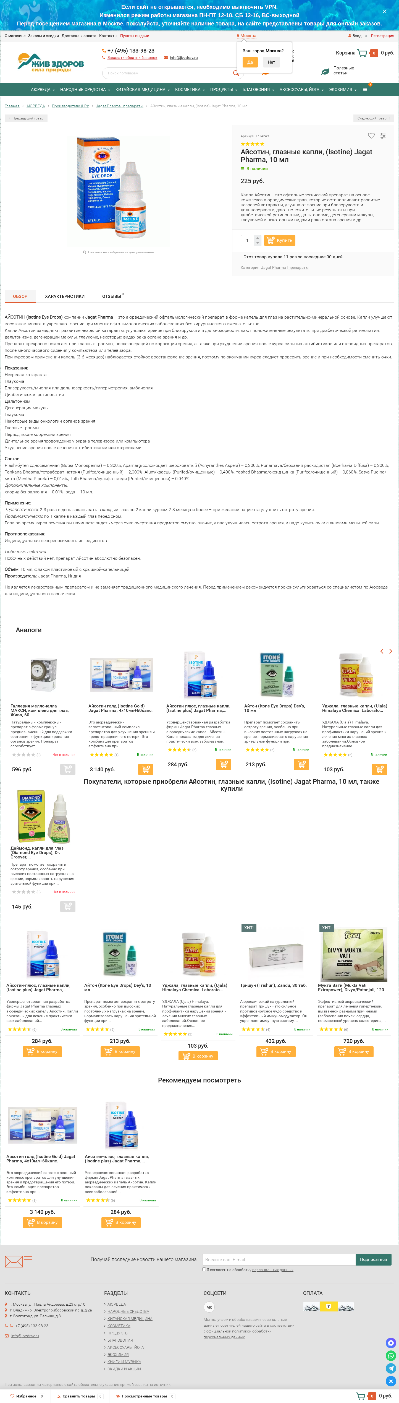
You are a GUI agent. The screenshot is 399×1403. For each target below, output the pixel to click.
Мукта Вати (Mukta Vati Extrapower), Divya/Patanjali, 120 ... (353, 987)
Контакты (108, 35)
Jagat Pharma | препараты (285, 267)
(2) (178, 1034)
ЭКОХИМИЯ (340, 89)
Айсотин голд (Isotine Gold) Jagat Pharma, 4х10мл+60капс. (40, 1158)
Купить (284, 240)
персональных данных (272, 1269)
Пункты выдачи (134, 35)
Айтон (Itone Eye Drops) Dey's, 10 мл (117, 987)
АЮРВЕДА (41, 89)
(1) (22, 1200)
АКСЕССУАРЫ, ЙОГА (299, 89)
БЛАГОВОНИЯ (256, 89)
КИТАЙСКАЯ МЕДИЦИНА (141, 89)
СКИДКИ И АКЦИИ (124, 1369)
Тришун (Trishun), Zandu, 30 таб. (273, 985)
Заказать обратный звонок (132, 57)
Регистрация (382, 35)
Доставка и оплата (79, 35)
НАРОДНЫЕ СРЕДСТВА (83, 89)
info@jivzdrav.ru (184, 57)
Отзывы (113, 295)
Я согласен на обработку (247, 1269)
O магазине (15, 35)
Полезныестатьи (344, 70)
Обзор (20, 296)
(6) (22, 1030)
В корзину (47, 1051)
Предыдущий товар (26, 118)
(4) (256, 1030)
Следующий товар (374, 118)
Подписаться (373, 1259)
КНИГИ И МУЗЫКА (124, 1362)
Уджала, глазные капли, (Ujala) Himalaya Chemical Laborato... (194, 987)
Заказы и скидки (43, 35)
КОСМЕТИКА (188, 89)
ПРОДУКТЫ (221, 89)
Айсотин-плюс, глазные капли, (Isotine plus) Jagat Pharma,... (38, 987)
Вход (354, 35)
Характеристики (65, 296)
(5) (100, 1030)
